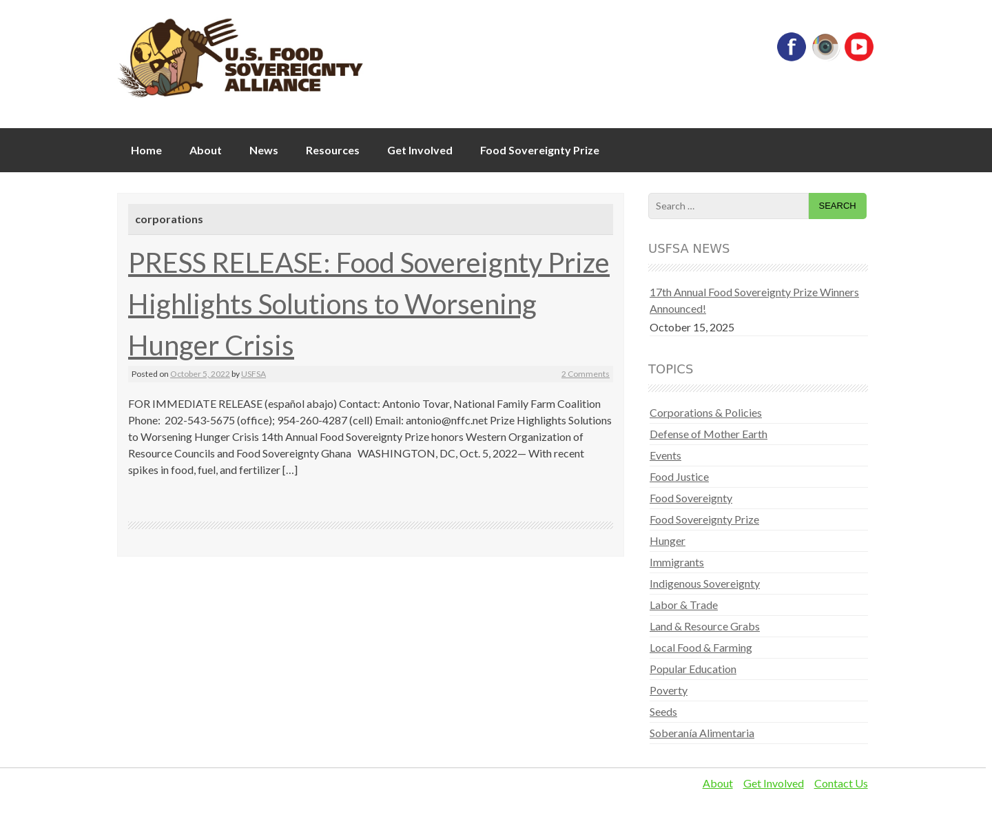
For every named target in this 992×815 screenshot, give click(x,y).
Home (146, 149)
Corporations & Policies (706, 412)
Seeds (663, 711)
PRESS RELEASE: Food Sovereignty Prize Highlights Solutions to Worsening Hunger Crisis (369, 304)
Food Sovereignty (691, 497)
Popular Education (693, 668)
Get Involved (420, 149)
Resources (333, 149)
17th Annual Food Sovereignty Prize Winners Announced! (754, 300)
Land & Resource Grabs (705, 625)
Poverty (669, 690)
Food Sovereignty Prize (539, 149)
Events (665, 455)
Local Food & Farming (701, 647)
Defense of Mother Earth (708, 433)
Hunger (667, 540)
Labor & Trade (684, 604)
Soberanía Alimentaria (702, 732)
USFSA (253, 374)
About (205, 149)
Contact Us (841, 783)
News (263, 149)
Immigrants (677, 561)
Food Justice (679, 476)
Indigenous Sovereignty (705, 583)
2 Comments (585, 374)
